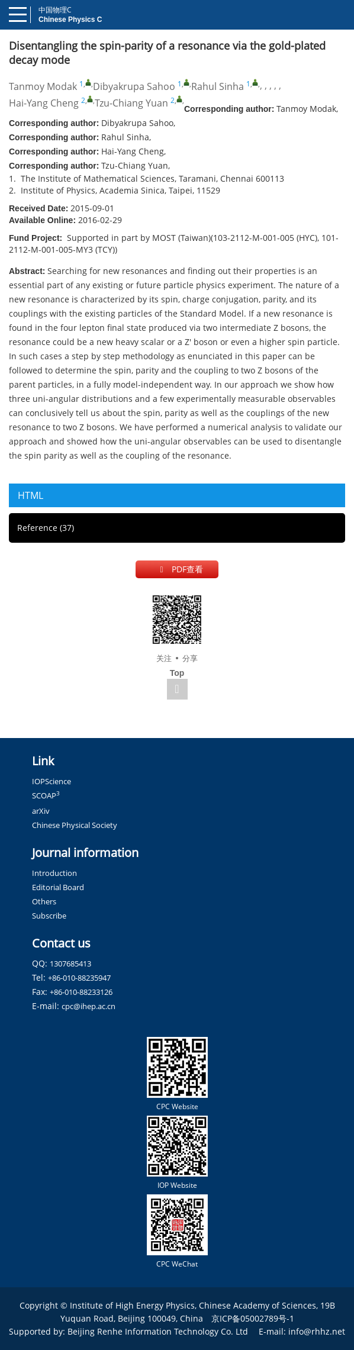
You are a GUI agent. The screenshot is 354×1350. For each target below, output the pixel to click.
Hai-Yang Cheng (44, 102)
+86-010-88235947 (79, 977)
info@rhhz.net (316, 1331)
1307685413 (70, 963)
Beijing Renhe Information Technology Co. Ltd (157, 1331)
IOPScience (51, 781)
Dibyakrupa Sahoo (134, 86)
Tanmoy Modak (43, 86)
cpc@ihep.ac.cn (88, 1006)
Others (44, 901)
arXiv (41, 811)
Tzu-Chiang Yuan (131, 102)
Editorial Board (58, 887)
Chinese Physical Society (74, 825)
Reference (45, 527)
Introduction (54, 873)
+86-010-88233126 (81, 992)
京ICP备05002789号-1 (252, 1318)
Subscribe (49, 915)
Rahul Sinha (217, 86)
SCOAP (46, 795)
